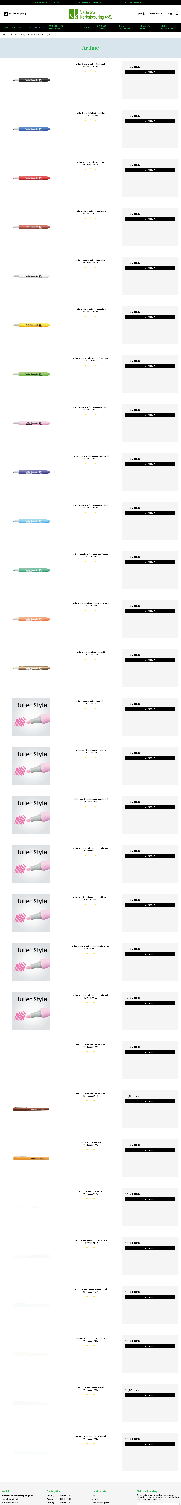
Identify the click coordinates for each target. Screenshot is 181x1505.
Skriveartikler (36, 27)
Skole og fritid (145, 27)
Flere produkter (167, 27)
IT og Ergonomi (124, 27)
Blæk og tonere (101, 27)
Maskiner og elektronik (56, 27)
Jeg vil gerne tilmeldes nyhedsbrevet (160, 1485)
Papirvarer (85, 27)
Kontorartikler (14, 27)
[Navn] (158, 1476)
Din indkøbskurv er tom (160, 13)
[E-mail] (158, 1480)
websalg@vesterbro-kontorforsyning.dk (26, 1484)
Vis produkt (150, 72)
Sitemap (5, 1497)
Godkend (145, 1491)
